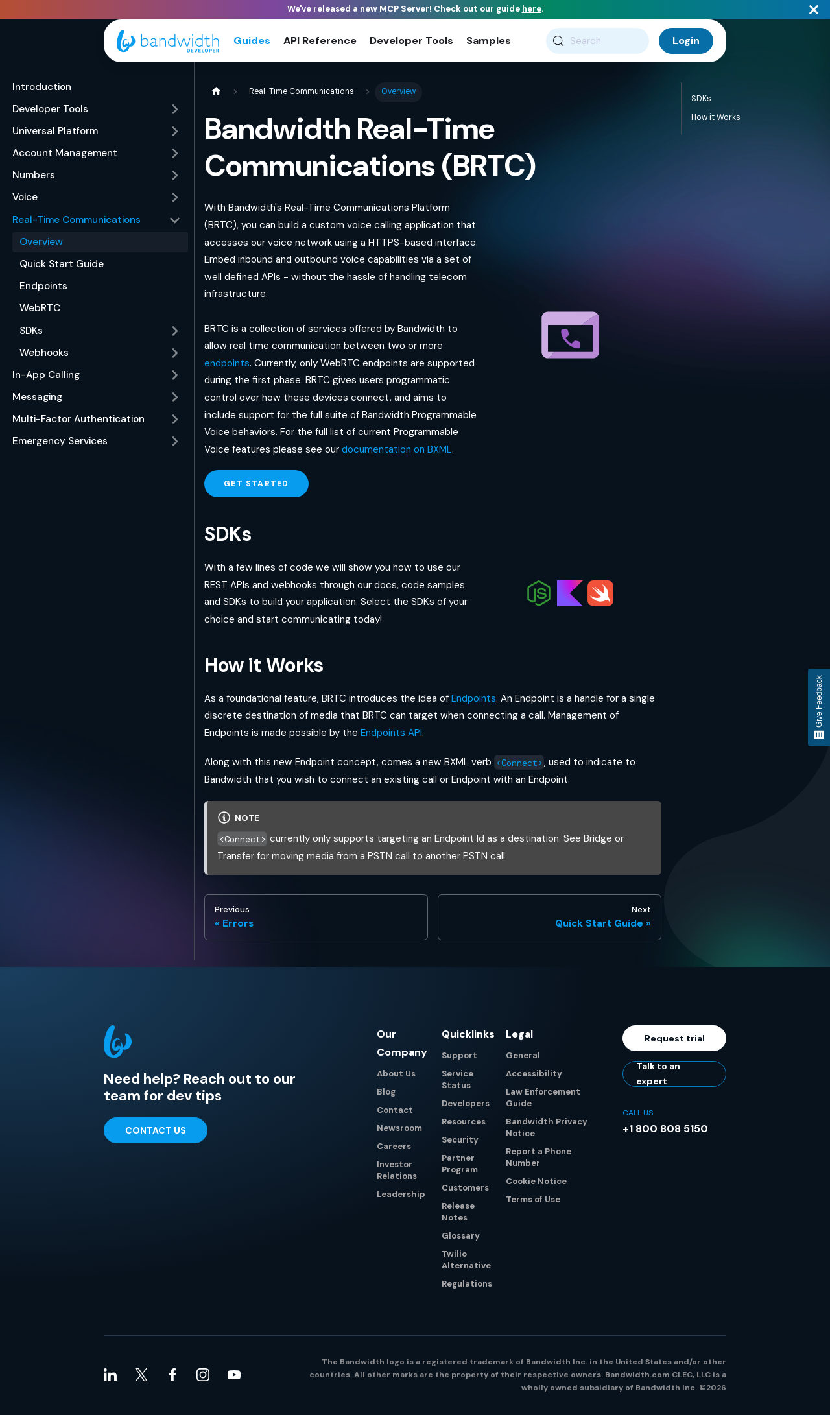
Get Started (256, 486)
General (523, 1056)
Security (460, 1141)
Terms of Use (533, 1200)
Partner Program (460, 1165)
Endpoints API (391, 734)
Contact (395, 1111)
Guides (251, 42)
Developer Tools (411, 42)
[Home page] (216, 94)
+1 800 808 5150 (665, 1130)
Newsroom (399, 1129)
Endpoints (473, 699)
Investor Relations (397, 1171)
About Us (396, 1074)
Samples (488, 42)
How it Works (716, 118)
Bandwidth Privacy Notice (546, 1128)
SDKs (701, 100)
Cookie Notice (536, 1182)
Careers (394, 1147)
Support (459, 1056)
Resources (464, 1122)
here (531, 8)
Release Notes (458, 1213)
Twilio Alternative (466, 1261)
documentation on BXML (397, 450)
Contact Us (155, 1131)
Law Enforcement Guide (543, 1099)
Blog (386, 1093)
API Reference (320, 42)
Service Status (457, 1080)
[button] (96, 111)
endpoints (227, 364)
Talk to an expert (658, 1075)
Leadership (401, 1195)
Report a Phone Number (538, 1158)
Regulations (467, 1284)
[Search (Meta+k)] (597, 42)
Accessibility (534, 1074)
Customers (465, 1189)
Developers (466, 1104)
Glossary (461, 1237)
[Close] (814, 9)
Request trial (675, 1039)
